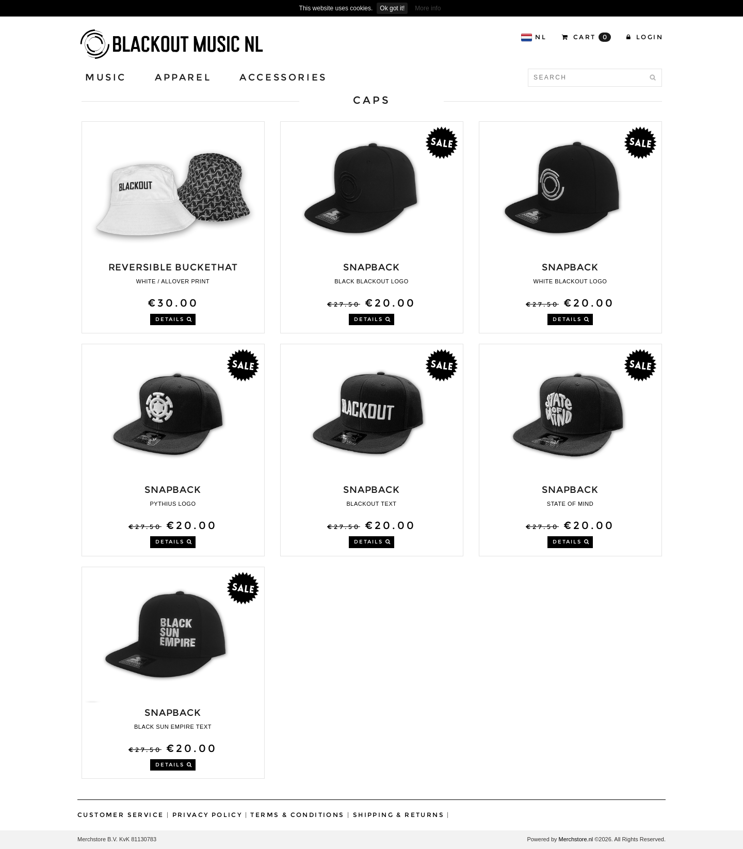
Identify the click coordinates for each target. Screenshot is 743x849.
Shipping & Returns (398, 815)
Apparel (183, 77)
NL (533, 37)
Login (644, 37)
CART (586, 37)
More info (428, 8)
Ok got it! (392, 8)
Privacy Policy (207, 815)
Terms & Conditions (297, 815)
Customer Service (120, 815)
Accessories (283, 77)
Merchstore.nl (576, 839)
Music (105, 77)
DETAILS (173, 319)
